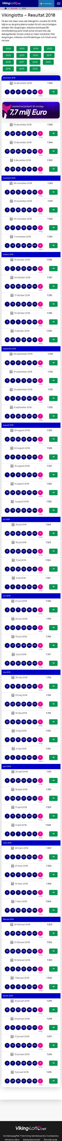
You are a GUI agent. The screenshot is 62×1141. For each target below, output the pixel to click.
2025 (22, 48)
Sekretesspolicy (38, 1136)
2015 (48, 62)
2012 (35, 69)
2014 (8, 69)
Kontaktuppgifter (11, 1136)
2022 (8, 55)
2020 (35, 55)
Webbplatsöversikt (31, 1140)
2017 (21, 62)
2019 (49, 55)
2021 (21, 55)
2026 (8, 48)
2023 (49, 48)
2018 (8, 62)
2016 (35, 62)
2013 (21, 69)
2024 (35, 48)
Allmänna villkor (12, 1140)
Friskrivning (25, 1136)
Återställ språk (50, 1140)
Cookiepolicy (53, 1136)
